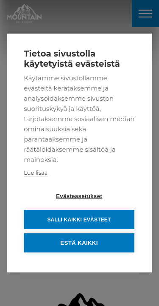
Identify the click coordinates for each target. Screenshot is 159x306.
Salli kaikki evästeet (79, 220)
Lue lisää (35, 172)
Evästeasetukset (79, 196)
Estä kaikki (79, 243)
